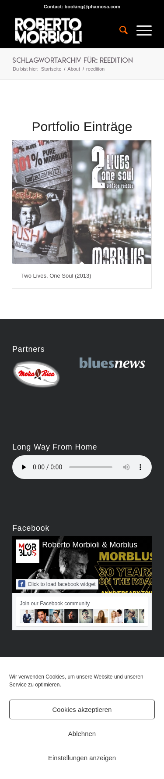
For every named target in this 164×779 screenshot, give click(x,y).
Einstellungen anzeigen (82, 757)
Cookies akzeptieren (82, 709)
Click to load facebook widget (56, 583)
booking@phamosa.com (92, 6)
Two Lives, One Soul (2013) (56, 275)
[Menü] (140, 30)
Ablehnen (82, 733)
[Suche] (119, 30)
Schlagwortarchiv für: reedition (72, 60)
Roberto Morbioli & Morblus (89, 544)
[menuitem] (119, 30)
